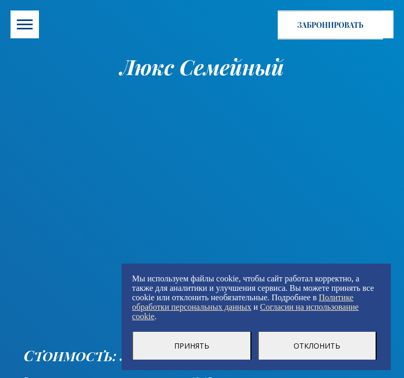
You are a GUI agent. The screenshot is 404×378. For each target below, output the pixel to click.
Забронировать (330, 25)
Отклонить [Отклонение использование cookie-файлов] (317, 346)
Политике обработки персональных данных (243, 302)
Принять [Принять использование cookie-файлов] (191, 346)
